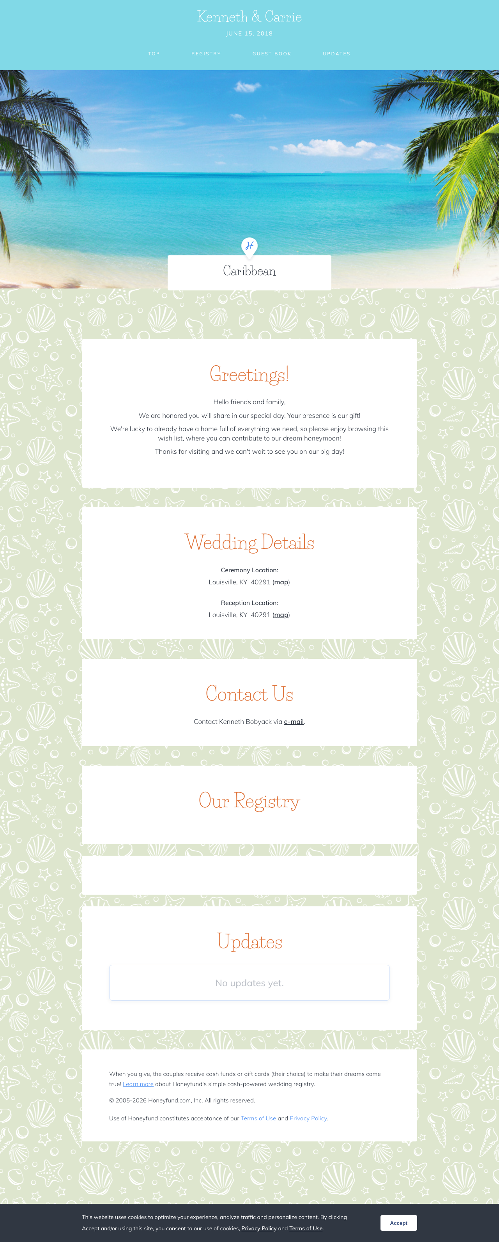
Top (154, 54)
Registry (206, 54)
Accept (398, 1223)
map (281, 582)
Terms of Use (258, 1118)
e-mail (294, 722)
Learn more (138, 1084)
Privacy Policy (308, 1118)
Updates (337, 54)
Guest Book (272, 54)
